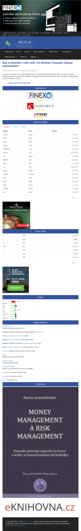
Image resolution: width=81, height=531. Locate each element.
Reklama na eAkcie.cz (18, 526)
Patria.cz (5, 351)
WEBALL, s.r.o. (28, 521)
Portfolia (23, 57)
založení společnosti (14, 347)
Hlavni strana (9, 52)
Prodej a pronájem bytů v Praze (13, 336)
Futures (23, 127)
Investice (5, 376)
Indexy (27, 52)
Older (18, 83)
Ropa (4, 380)
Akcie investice (40, 52)
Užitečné (34, 57)
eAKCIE (20, 43)
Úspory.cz (40, 332)
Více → (74, 198)
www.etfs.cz (6, 372)
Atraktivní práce (8, 360)
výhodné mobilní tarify (31, 343)
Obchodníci (67, 52)
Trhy (19, 52)
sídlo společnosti (14, 339)
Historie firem (54, 52)
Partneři (8, 526)
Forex (16, 127)
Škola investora (11, 57)
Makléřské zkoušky (9, 366)
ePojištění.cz (7, 326)
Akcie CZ (7, 127)
